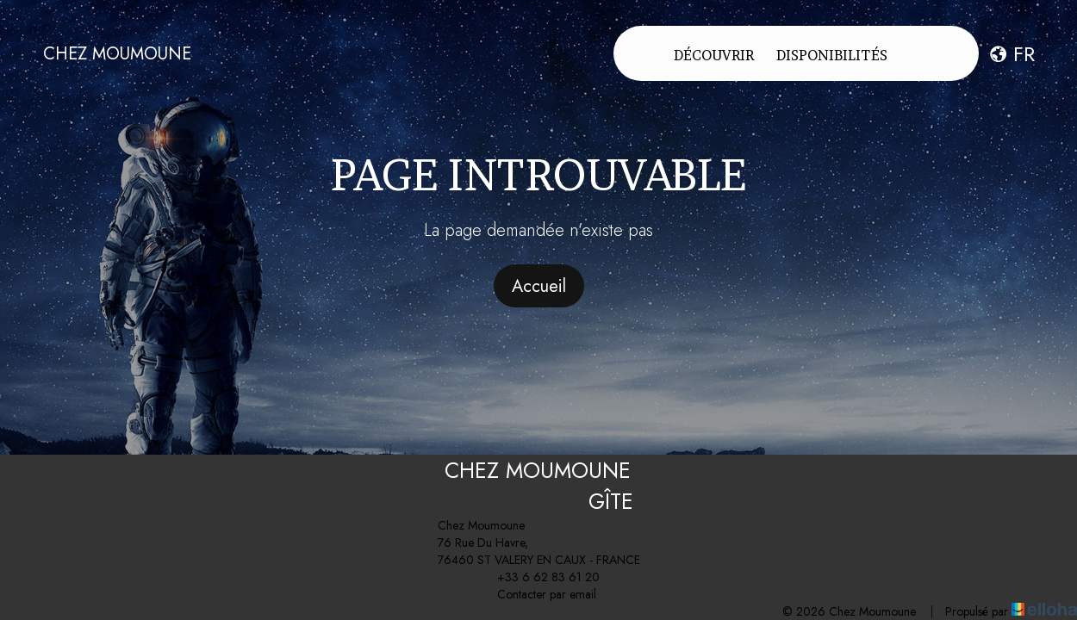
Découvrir (714, 55)
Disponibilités (831, 55)
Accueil (539, 286)
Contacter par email (536, 594)
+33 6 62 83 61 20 (538, 577)
